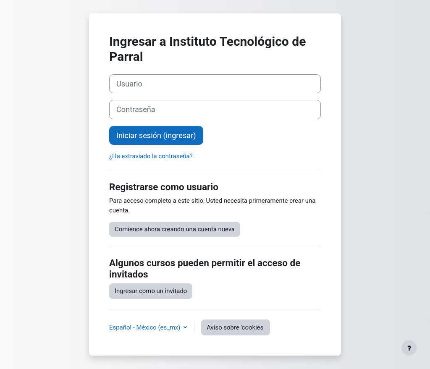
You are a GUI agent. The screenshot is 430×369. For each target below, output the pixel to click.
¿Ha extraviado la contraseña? (151, 156)
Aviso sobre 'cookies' (236, 327)
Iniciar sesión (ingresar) (156, 135)
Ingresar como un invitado (151, 291)
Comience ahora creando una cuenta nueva (175, 229)
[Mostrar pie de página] (409, 348)
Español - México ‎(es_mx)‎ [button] (145, 327)
